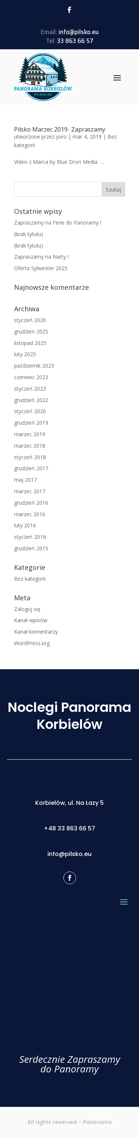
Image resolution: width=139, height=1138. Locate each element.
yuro (61, 136)
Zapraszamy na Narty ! (41, 256)
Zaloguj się (27, 609)
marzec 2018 (29, 445)
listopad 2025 (30, 342)
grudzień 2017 (31, 468)
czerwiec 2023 (31, 377)
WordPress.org (32, 643)
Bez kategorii (30, 578)
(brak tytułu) (28, 234)
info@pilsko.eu (79, 32)
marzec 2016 (29, 514)
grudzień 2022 (31, 400)
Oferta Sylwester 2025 (40, 268)
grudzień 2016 (31, 502)
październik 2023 (34, 365)
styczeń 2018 (30, 457)
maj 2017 (25, 479)
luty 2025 (25, 354)
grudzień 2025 (31, 331)
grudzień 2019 (31, 422)
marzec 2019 (29, 434)
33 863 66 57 (75, 41)
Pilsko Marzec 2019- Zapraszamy (59, 129)
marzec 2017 (29, 491)
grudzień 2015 (31, 548)
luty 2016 (25, 525)
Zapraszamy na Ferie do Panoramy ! (57, 222)
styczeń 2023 (30, 388)
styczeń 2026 (30, 320)
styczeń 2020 (30, 411)
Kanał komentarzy (36, 631)
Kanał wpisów (30, 620)
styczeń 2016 (30, 536)
